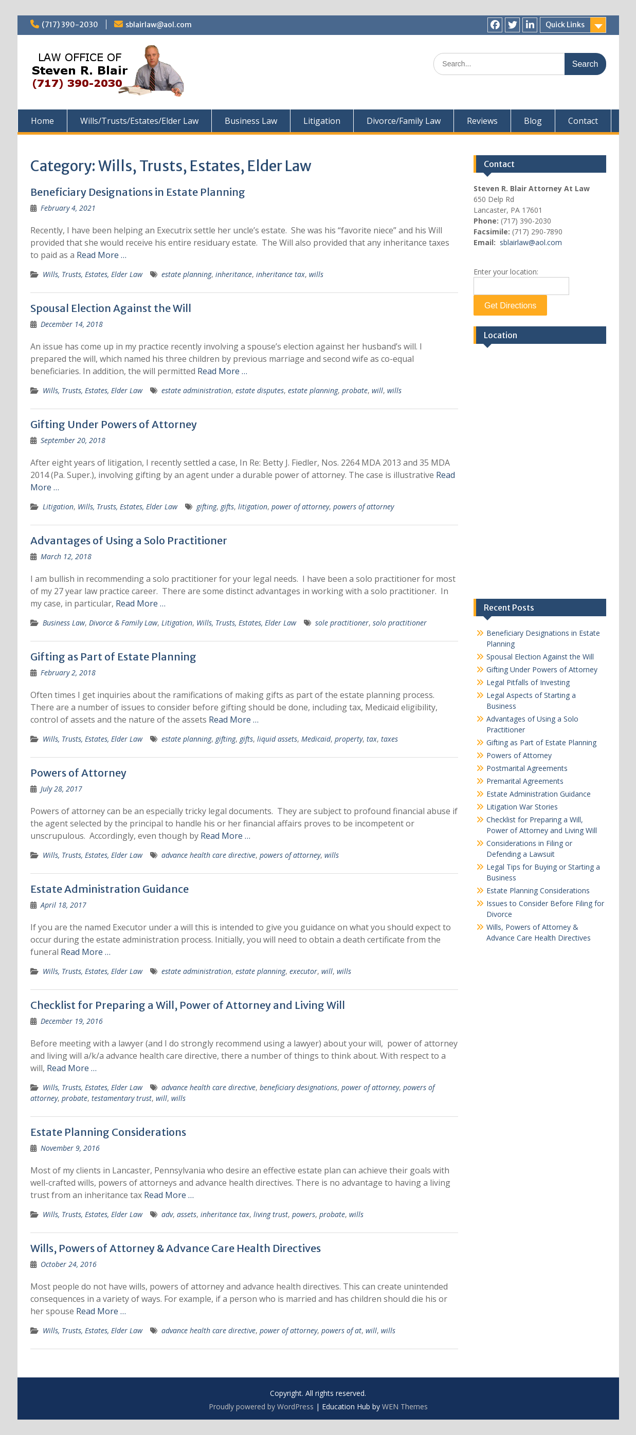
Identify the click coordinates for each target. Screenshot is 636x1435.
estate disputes (259, 390)
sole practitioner (342, 623)
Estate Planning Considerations (108, 1132)
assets (186, 1214)
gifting (206, 506)
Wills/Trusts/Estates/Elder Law (139, 120)
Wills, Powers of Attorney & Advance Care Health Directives (175, 1248)
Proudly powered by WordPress (261, 1406)
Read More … (101, 255)
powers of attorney (363, 506)
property (348, 739)
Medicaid (316, 739)
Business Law (251, 120)
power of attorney (300, 506)
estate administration (196, 390)
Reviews (482, 120)
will (377, 390)
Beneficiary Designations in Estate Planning (137, 192)
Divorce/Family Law (404, 120)
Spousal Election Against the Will (110, 308)
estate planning (186, 274)
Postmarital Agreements (527, 768)
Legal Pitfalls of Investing (528, 682)
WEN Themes (405, 1406)
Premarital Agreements (525, 781)
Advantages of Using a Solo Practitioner (128, 540)
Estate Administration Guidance (109, 888)
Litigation (321, 120)
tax (372, 739)
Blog (533, 120)
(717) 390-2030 (70, 24)
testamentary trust (122, 1098)
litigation (252, 506)
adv (167, 1214)
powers (303, 1214)
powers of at (341, 1330)
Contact (583, 120)
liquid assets (277, 739)
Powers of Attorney (78, 772)
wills (316, 274)
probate (355, 390)
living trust (270, 1214)
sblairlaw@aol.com (158, 24)
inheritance (233, 274)
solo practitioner (400, 623)
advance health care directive (208, 855)
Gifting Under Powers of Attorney (113, 424)
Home (42, 120)
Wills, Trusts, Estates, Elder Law (92, 274)
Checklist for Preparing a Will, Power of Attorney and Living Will (187, 1005)
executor (303, 971)
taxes (389, 739)
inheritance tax (280, 274)
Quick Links (565, 24)
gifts (227, 506)
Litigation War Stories (522, 807)
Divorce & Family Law (123, 623)
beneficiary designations (298, 1087)
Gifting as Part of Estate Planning (113, 656)
